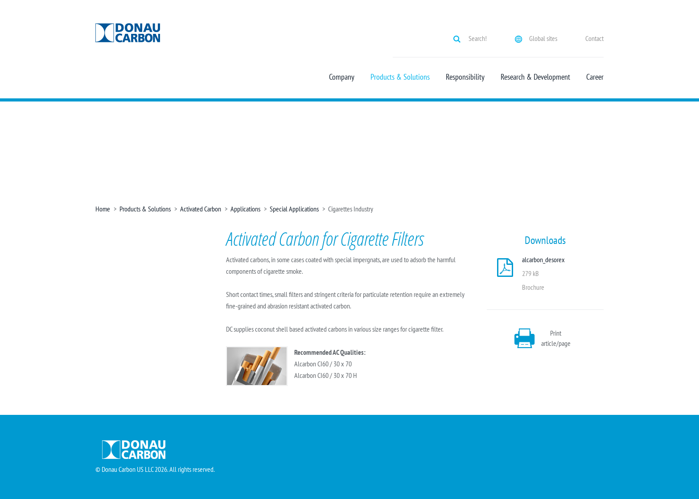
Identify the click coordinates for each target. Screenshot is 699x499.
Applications (245, 208)
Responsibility (465, 77)
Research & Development (535, 77)
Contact (594, 38)
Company (341, 77)
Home (102, 208)
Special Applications (294, 208)
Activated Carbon (200, 208)
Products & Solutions (400, 77)
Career (595, 77)
